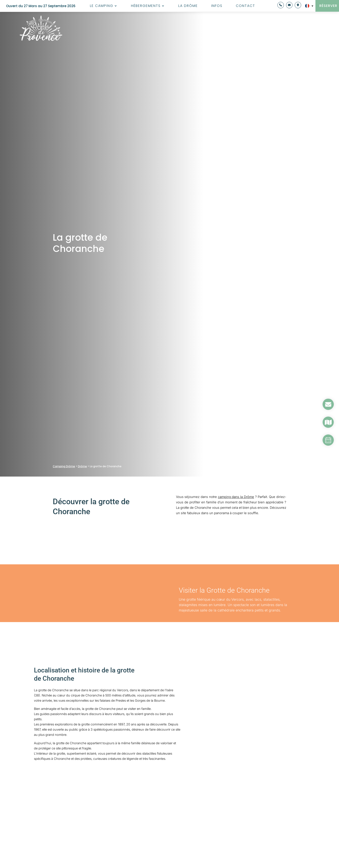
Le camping (101, 6)
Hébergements (146, 6)
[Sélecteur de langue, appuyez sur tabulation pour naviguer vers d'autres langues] (308, 6)
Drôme (82, 466)
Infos (216, 6)
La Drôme (188, 6)
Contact (245, 6)
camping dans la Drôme (236, 497)
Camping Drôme (64, 466)
